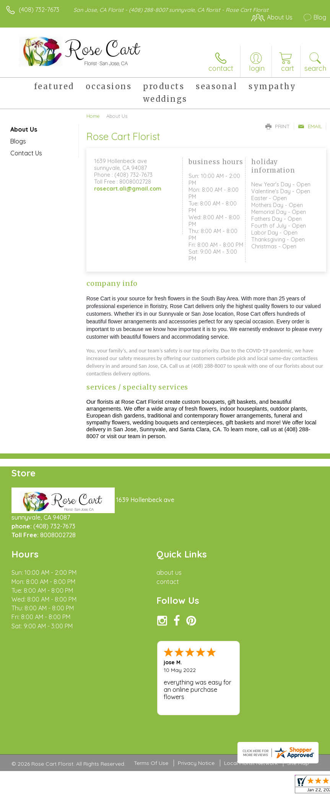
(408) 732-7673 (39, 9)
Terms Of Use (151, 763)
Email (310, 126)
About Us (23, 129)
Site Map (298, 763)
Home (93, 116)
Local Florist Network (251, 763)
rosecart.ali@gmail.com (127, 188)
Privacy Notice (196, 763)
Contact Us (26, 153)
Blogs (18, 141)
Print (277, 126)
